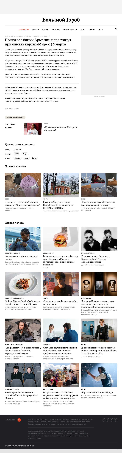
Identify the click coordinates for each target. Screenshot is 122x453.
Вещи (7, 199)
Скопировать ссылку (15, 117)
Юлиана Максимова (22, 36)
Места (45, 199)
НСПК (16, 154)
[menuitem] (24, 29)
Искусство (86, 298)
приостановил (65, 90)
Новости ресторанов (14, 298)
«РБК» (17, 108)
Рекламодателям (19, 446)
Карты (26, 158)
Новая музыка (87, 253)
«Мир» (24, 154)
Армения (17, 150)
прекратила (15, 101)
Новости (9, 37)
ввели (21, 87)
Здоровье (47, 345)
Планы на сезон (12, 389)
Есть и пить (48, 253)
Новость (17, 158)
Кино (45, 298)
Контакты (31, 446)
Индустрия (48, 389)
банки (34, 158)
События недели (12, 253)
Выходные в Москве (14, 345)
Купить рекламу (99, 96)
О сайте (8, 446)
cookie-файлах (67, 436)
